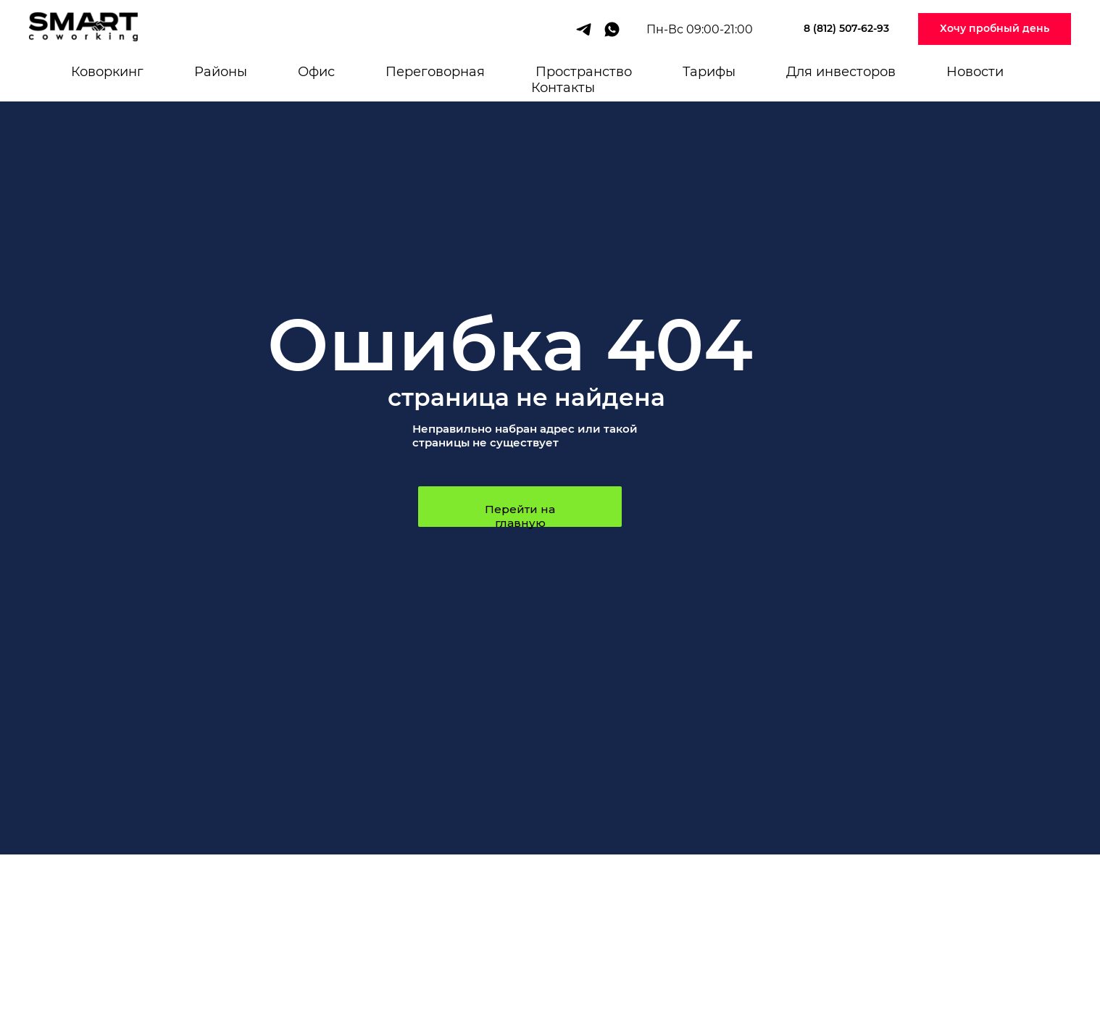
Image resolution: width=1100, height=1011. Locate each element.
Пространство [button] (584, 72)
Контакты (563, 88)
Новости (975, 72)
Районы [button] (220, 72)
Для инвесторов (841, 72)
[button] (994, 29)
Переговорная (435, 72)
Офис (316, 72)
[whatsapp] (612, 29)
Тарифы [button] (709, 72)
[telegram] (584, 29)
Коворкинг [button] (107, 72)
